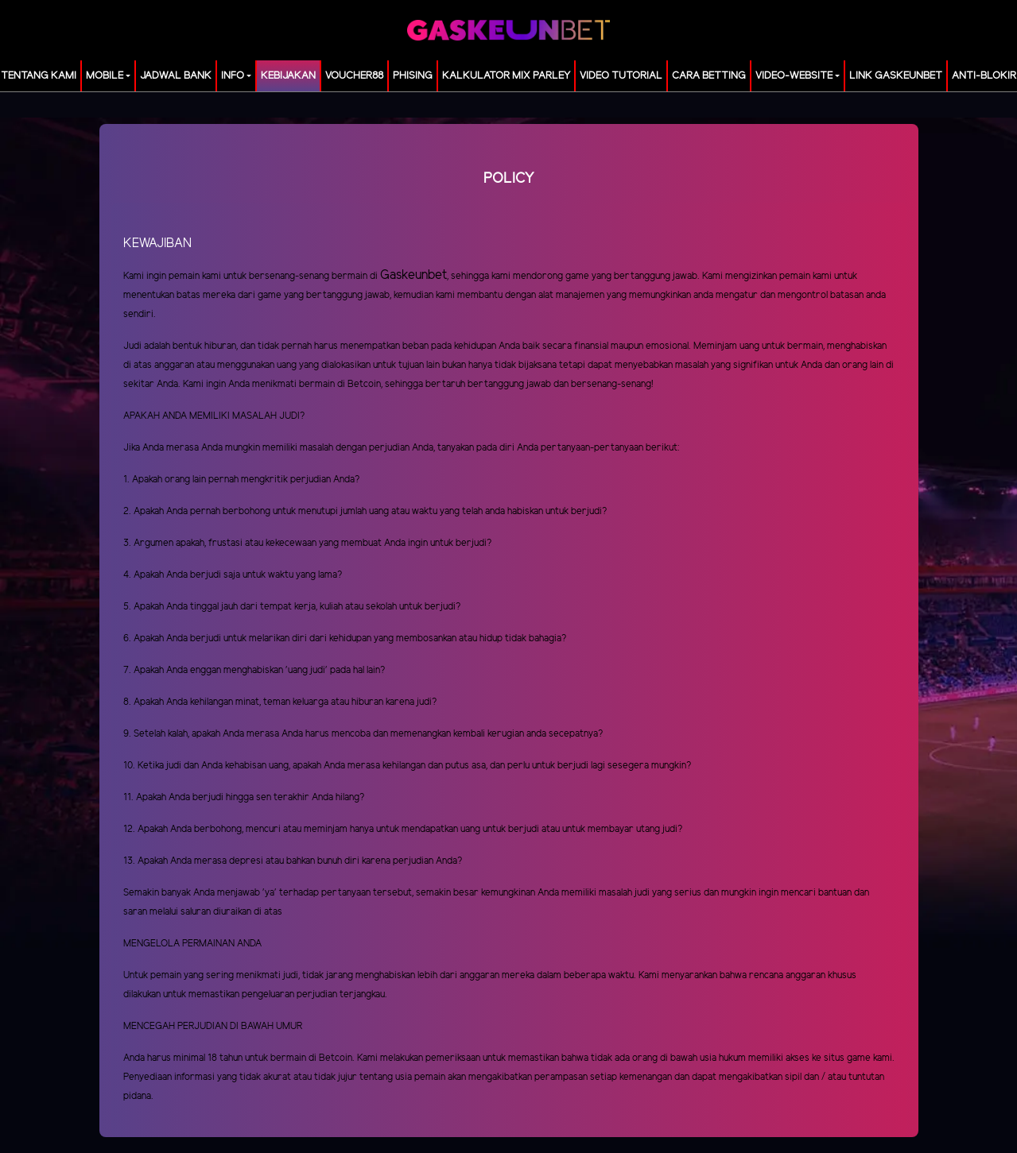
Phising (413, 76)
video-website (794, 76)
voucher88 (354, 76)
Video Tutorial (621, 76)
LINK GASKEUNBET (895, 76)
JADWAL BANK (176, 76)
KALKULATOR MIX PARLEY (506, 76)
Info (232, 76)
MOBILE (104, 76)
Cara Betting (709, 76)
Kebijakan (288, 76)
